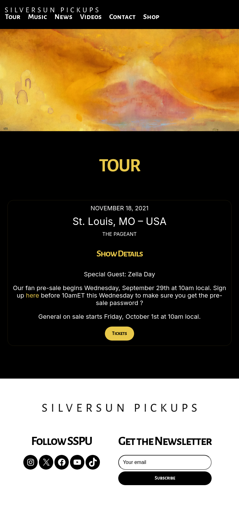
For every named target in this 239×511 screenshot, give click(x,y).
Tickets (119, 333)
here (32, 295)
